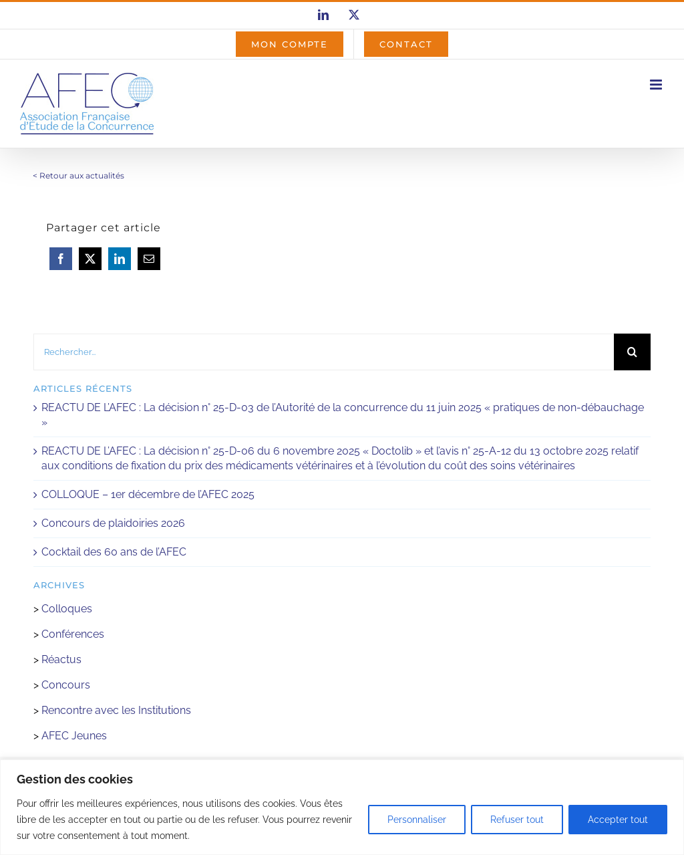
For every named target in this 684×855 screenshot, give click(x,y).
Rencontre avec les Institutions (116, 710)
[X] (90, 258)
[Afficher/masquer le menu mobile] (657, 85)
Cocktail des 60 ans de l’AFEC (113, 551)
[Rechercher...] (323, 352)
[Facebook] (60, 258)
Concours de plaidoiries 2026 (113, 523)
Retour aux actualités (81, 175)
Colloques (66, 608)
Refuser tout (517, 819)
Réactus (61, 659)
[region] (342, 807)
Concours (65, 685)
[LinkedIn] (119, 258)
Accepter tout (618, 819)
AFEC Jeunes (73, 735)
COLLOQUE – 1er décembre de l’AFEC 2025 (147, 494)
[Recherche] (632, 352)
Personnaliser (416, 819)
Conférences (72, 634)
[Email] (149, 258)
